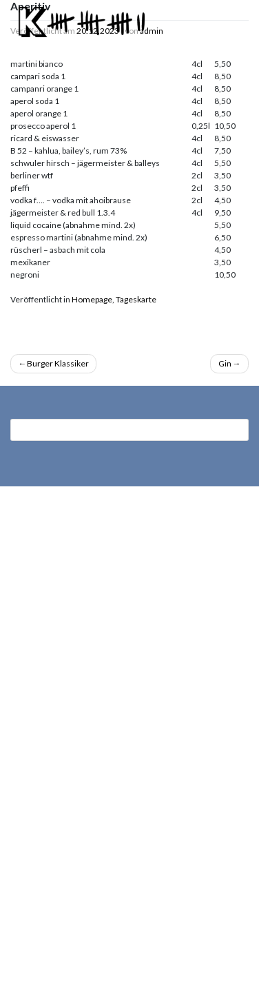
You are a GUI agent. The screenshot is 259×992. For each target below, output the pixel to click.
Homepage (92, 299)
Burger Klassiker (58, 363)
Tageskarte (136, 299)
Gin (224, 363)
